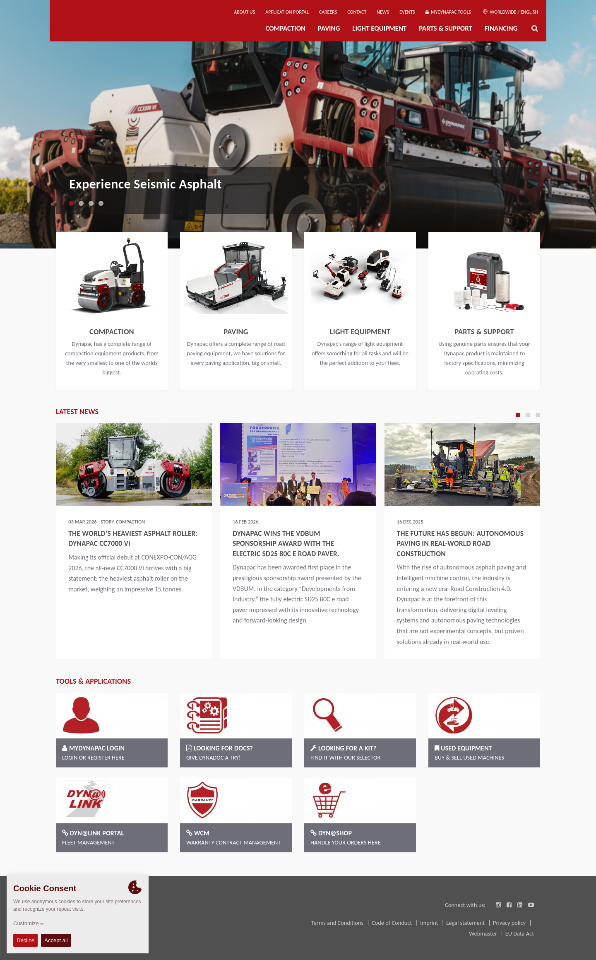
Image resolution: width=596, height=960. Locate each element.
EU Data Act (519, 933)
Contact (356, 12)
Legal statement (466, 922)
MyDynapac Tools (448, 12)
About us (244, 12)
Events (407, 12)
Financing (501, 28)
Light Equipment (379, 28)
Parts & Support (445, 28)
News (383, 12)
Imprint (430, 922)
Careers (328, 12)
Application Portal (287, 12)
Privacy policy (510, 922)
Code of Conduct (392, 922)
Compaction (285, 28)
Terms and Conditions (338, 922)
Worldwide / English (510, 12)
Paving (329, 28)
